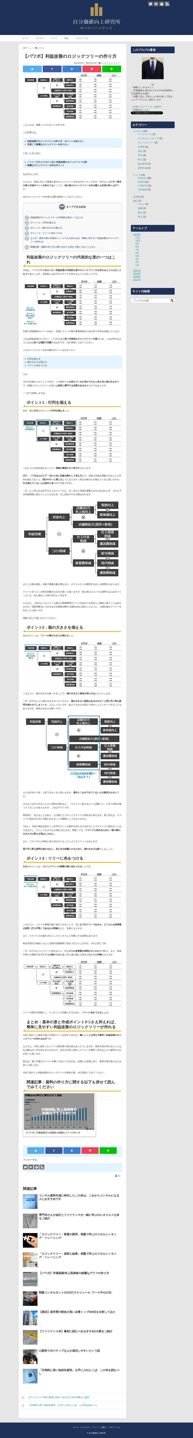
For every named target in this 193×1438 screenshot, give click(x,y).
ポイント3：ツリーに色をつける (46, 233)
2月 (137, 262)
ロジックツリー (115, 63)
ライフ (54, 38)
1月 (137, 265)
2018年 (137, 276)
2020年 (137, 273)
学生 (140, 155)
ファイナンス (145, 134)
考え (140, 159)
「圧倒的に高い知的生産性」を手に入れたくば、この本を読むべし (59, 1405)
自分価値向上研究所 (97, 1433)
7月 (137, 250)
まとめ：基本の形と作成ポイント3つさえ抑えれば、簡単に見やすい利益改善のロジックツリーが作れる (74, 239)
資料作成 (142, 168)
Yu (119, 1176)
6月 (137, 253)
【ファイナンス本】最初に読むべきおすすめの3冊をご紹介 (55, 1397)
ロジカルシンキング (148, 138)
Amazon (142, 178)
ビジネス (40, 38)
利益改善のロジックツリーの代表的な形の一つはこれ (56, 217)
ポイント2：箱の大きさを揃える (46, 228)
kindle (141, 182)
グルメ (141, 204)
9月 (137, 243)
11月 (138, 237)
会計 (140, 151)
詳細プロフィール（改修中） (148, 106)
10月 (138, 240)
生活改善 (142, 189)
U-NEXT (142, 185)
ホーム (25, 38)
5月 (137, 256)
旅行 (140, 212)
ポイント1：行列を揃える (43, 223)
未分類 (136, 196)
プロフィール (82, 38)
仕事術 (141, 147)
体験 (140, 208)
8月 (137, 247)
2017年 (137, 279)
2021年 (137, 270)
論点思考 (142, 164)
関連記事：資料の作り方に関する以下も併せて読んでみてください (63, 247)
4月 (137, 259)
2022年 (137, 234)
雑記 (66, 38)
